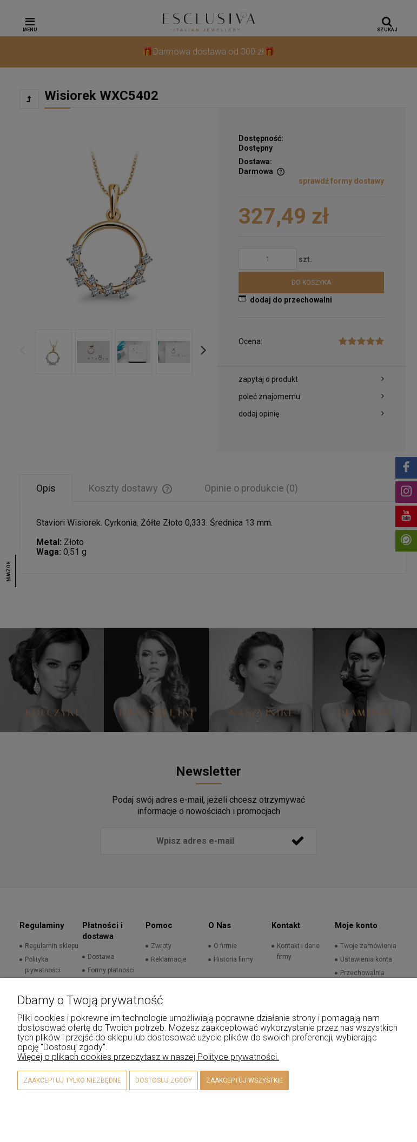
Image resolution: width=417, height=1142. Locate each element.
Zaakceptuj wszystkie (244, 1080)
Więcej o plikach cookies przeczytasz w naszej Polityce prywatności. (148, 1057)
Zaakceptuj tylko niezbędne (72, 1080)
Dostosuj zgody (163, 1080)
